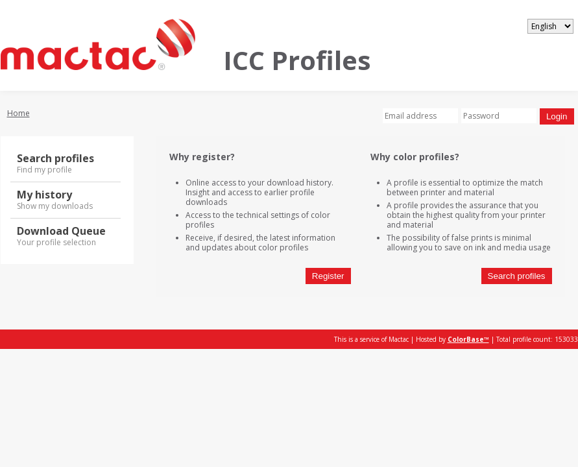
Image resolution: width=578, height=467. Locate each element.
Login (557, 116)
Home (18, 113)
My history (65, 199)
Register (328, 276)
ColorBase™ (468, 339)
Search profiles (517, 276)
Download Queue (65, 236)
